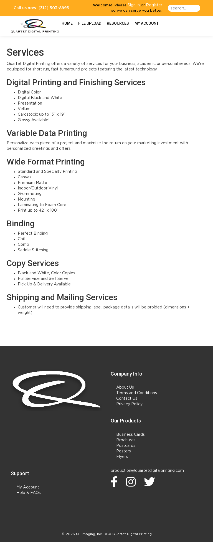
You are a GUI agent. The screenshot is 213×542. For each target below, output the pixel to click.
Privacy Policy (129, 404)
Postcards (125, 446)
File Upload (89, 23)
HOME (67, 23)
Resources (118, 23)
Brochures (126, 440)
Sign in (134, 5)
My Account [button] (147, 23)
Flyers (122, 457)
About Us (125, 387)
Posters (123, 451)
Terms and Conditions (136, 393)
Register (154, 5)
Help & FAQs (28, 493)
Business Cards (130, 435)
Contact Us (126, 399)
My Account (27, 487)
